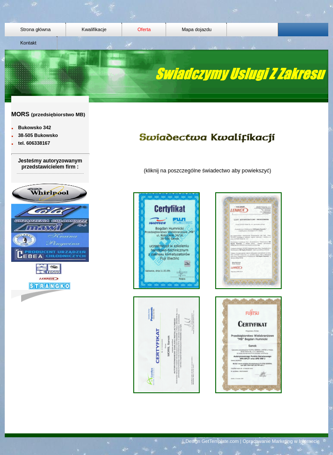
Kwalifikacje (94, 29)
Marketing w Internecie (296, 441)
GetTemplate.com (220, 441)
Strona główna (35, 29)
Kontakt (31, 42)
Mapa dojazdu (196, 29)
